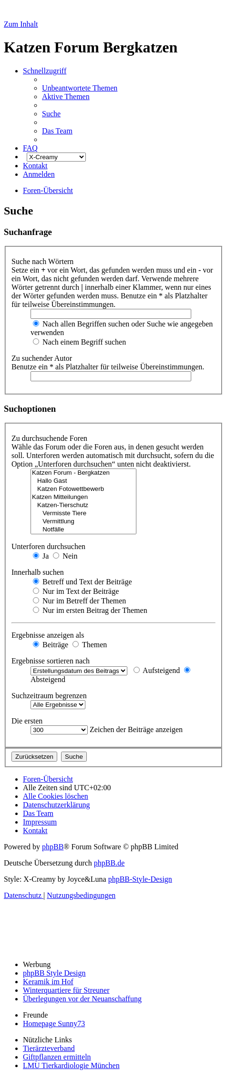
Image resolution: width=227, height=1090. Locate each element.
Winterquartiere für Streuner (66, 990)
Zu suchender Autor (42, 358)
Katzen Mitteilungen (83, 497)
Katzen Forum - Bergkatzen (83, 473)
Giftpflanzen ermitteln (57, 1057)
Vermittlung (83, 522)
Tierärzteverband (49, 1048)
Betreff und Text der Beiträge (82, 582)
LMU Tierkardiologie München (71, 1065)
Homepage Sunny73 (54, 1023)
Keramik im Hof (48, 982)
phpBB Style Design (54, 973)
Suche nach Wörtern (43, 261)
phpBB (52, 847)
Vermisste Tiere (83, 513)
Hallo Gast (83, 481)
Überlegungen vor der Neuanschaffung (82, 999)
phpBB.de (109, 863)
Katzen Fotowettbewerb (83, 489)
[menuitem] (79, 88)
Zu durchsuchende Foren (50, 438)
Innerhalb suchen (38, 572)
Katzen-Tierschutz (83, 505)
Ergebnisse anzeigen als (48, 635)
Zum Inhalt (21, 24)
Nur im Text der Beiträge (76, 591)
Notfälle (83, 530)
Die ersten (27, 721)
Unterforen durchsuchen (49, 546)
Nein (65, 556)
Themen (89, 645)
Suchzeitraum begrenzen (50, 696)
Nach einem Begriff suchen (79, 342)
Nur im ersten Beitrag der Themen (90, 610)
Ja (41, 556)
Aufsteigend (157, 670)
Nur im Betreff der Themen (79, 601)
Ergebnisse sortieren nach (51, 661)
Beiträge (50, 645)
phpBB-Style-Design (140, 879)
